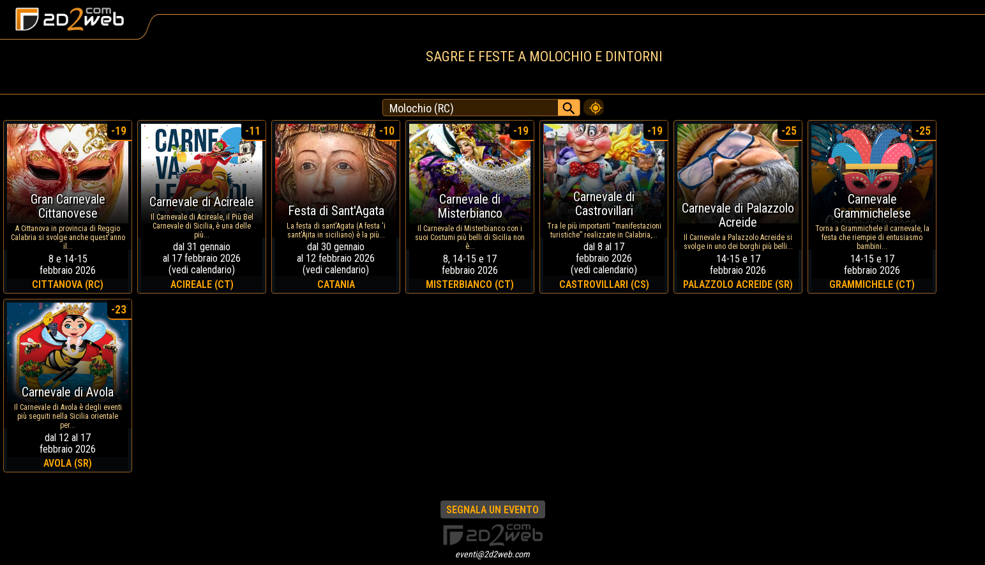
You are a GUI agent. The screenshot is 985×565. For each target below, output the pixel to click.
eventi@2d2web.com (492, 554)
